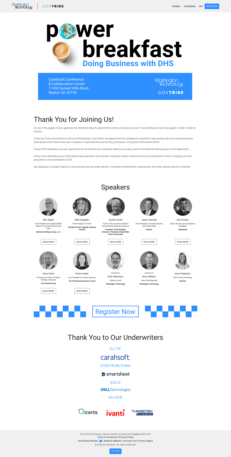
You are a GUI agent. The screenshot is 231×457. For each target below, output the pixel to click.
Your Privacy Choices (90, 441)
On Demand (189, 6)
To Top (115, 451)
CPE (201, 6)
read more (48, 241)
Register (212, 6)
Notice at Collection (112, 441)
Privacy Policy (126, 437)
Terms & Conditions (107, 437)
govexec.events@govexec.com (135, 434)
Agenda (176, 6)
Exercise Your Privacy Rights (138, 441)
